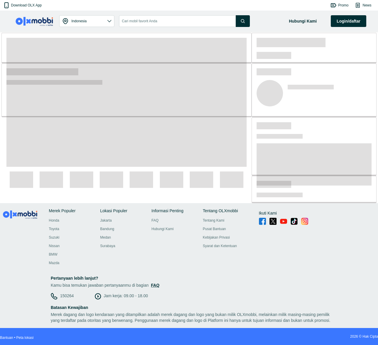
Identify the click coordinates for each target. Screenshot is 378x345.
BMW (53, 254)
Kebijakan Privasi (216, 237)
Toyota (54, 229)
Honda (54, 220)
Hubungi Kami (163, 229)
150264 (67, 295)
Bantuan (6, 338)
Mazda (54, 263)
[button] (22, 5)
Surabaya (107, 246)
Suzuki (54, 237)
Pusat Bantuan (214, 229)
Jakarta (106, 220)
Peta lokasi (25, 338)
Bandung (107, 229)
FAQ (155, 220)
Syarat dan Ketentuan (220, 246)
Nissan (54, 246)
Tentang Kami (213, 220)
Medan (105, 237)
